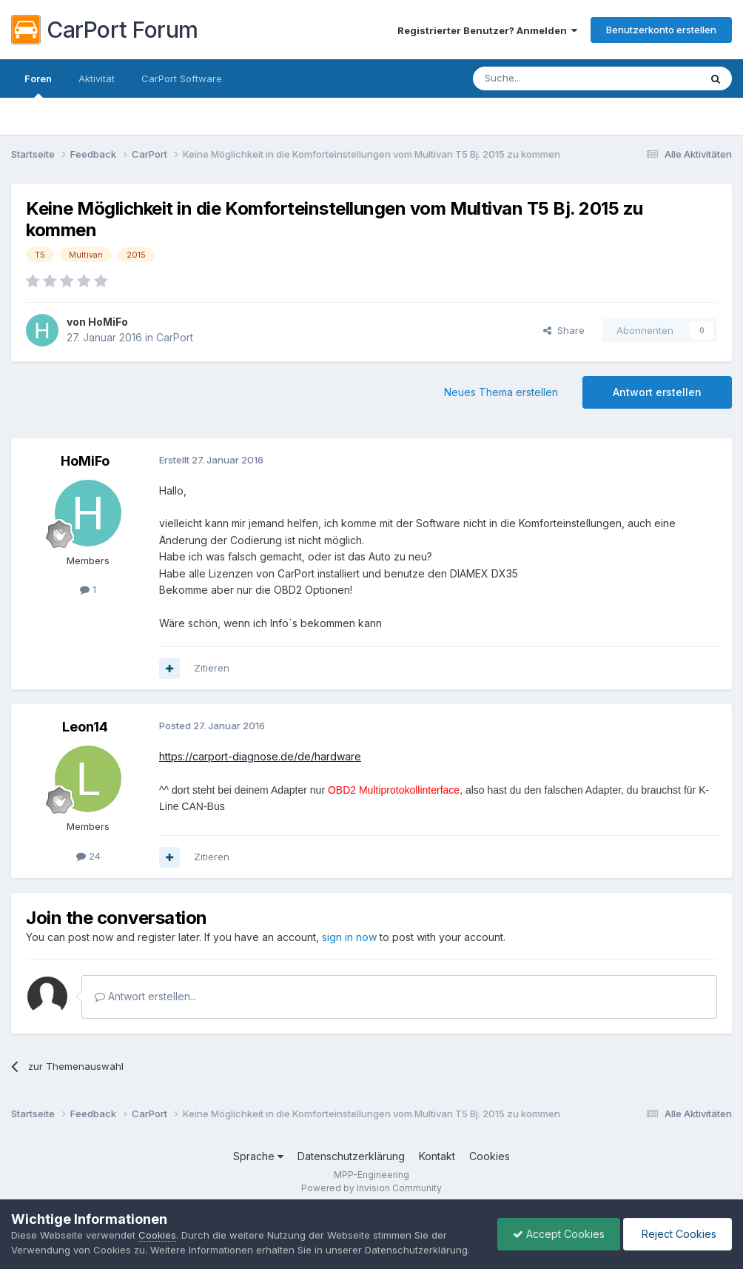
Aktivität (96, 78)
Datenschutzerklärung (351, 1156)
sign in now (349, 937)
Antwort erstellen (657, 392)
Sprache (258, 1156)
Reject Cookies (677, 1234)
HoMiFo (108, 321)
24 (88, 856)
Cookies (489, 1156)
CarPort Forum (104, 29)
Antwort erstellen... (146, 996)
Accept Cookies (559, 1234)
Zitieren (211, 668)
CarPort (174, 337)
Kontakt (437, 1156)
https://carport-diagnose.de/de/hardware (260, 756)
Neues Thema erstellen (501, 392)
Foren (38, 85)
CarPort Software (181, 78)
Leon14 (85, 726)
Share (564, 330)
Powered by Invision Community (371, 1187)
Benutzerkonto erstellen (661, 30)
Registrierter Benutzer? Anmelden (487, 30)
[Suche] (548, 78)
